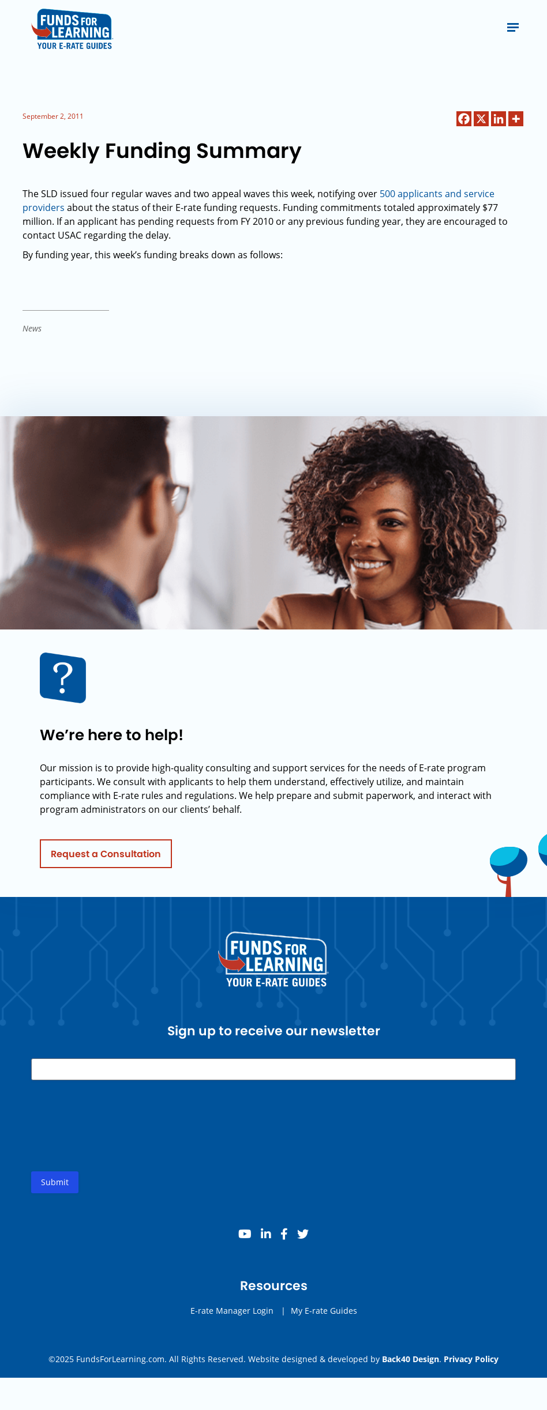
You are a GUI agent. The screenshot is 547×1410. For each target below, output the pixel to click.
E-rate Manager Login (232, 1314)
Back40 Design (410, 1359)
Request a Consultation (106, 857)
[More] (515, 118)
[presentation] (119, 1138)
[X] (481, 118)
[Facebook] (463, 118)
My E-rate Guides (324, 1314)
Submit (55, 1185)
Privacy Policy (471, 1359)
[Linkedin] (498, 118)
